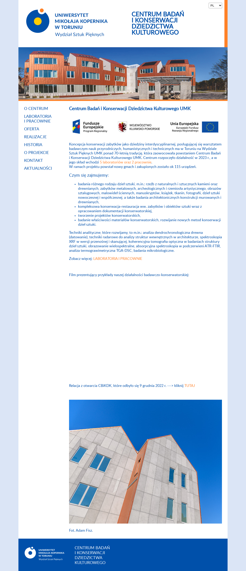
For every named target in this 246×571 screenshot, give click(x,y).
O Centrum (36, 109)
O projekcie (36, 153)
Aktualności (38, 169)
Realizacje (35, 137)
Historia (33, 145)
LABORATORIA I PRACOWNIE (117, 259)
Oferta (31, 129)
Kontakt (33, 161)
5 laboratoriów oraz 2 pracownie (125, 162)
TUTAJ (189, 386)
